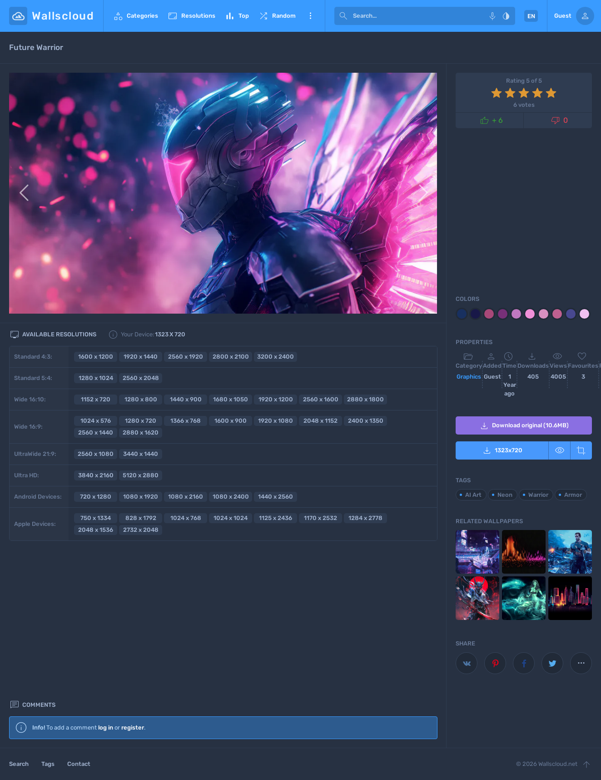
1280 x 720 (140, 420)
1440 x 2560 (275, 496)
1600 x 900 (230, 420)
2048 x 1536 (95, 529)
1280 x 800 (140, 399)
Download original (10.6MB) (524, 426)
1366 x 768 (185, 420)
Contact (78, 763)
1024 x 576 (95, 420)
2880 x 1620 (141, 432)
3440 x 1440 (140, 453)
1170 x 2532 (320, 518)
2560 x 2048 (141, 378)
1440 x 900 (186, 399)
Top (236, 16)
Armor (573, 494)
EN (531, 16)
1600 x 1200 (95, 356)
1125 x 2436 (275, 518)
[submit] (343, 16)
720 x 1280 (95, 496)
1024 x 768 (185, 518)
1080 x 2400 (231, 496)
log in (105, 574)
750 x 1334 (95, 518)
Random (277, 16)
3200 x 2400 (275, 356)
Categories (135, 16)
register (132, 574)
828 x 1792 (140, 518)
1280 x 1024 (96, 378)
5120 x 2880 (141, 475)
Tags (48, 763)
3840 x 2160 (96, 475)
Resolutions (191, 16)
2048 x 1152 (320, 420)
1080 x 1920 (140, 496)
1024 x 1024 (231, 518)
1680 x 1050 (230, 399)
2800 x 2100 (231, 356)
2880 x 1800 (365, 399)
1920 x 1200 (275, 399)
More (310, 16)
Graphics (469, 376)
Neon (504, 494)
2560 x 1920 (185, 356)
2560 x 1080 (96, 453)
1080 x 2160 (185, 496)
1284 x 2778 (365, 518)
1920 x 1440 (141, 356)
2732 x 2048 (141, 529)
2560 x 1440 (95, 432)
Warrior (538, 494)
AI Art (473, 494)
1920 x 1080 (275, 420)
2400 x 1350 (365, 420)
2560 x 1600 (320, 399)
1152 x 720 (95, 399)
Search (19, 763)
